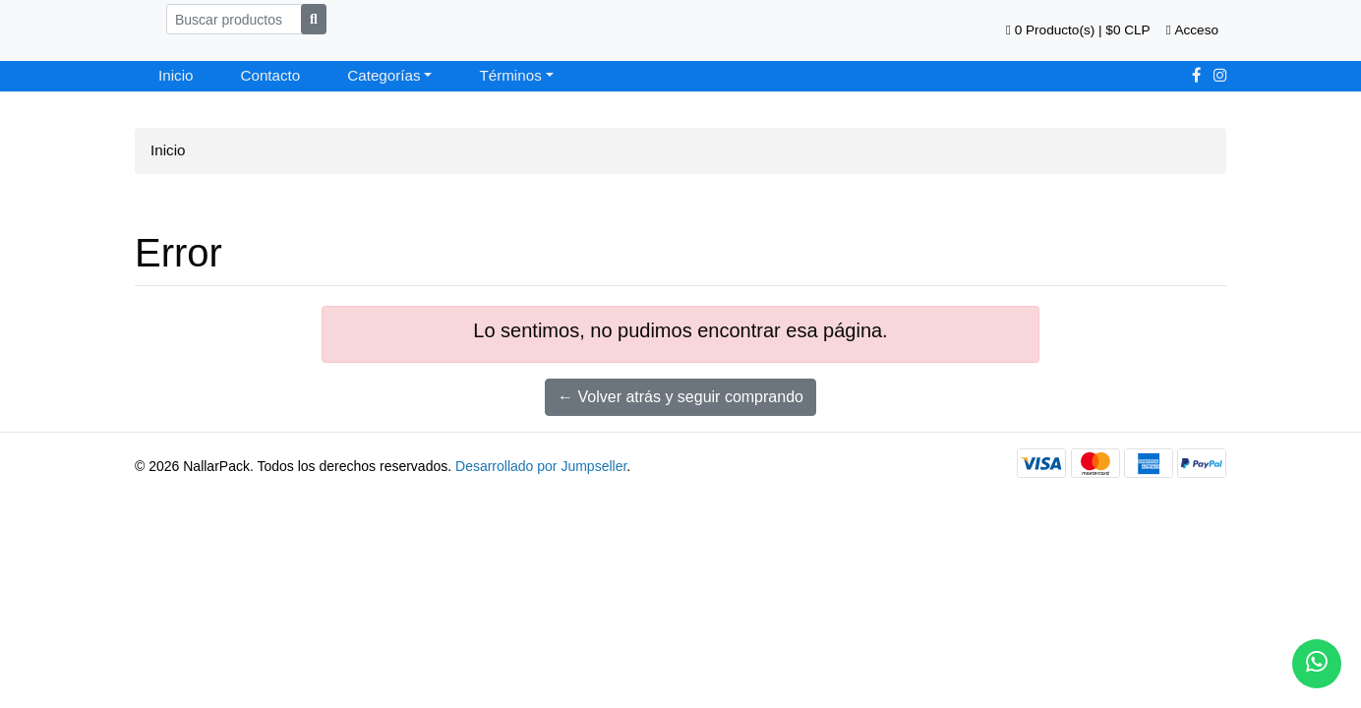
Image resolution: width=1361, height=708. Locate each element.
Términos (510, 75)
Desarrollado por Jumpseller (540, 466)
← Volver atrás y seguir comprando (680, 396)
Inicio (175, 75)
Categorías (383, 75)
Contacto (270, 75)
